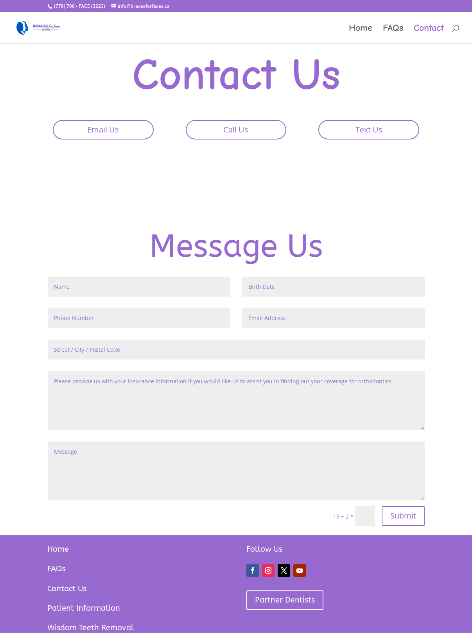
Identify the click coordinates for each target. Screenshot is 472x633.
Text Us (368, 129)
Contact (429, 29)
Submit (403, 515)
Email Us (103, 129)
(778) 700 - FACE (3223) (79, 6)
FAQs (393, 29)
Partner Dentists (285, 599)
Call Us (235, 129)
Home (360, 29)
